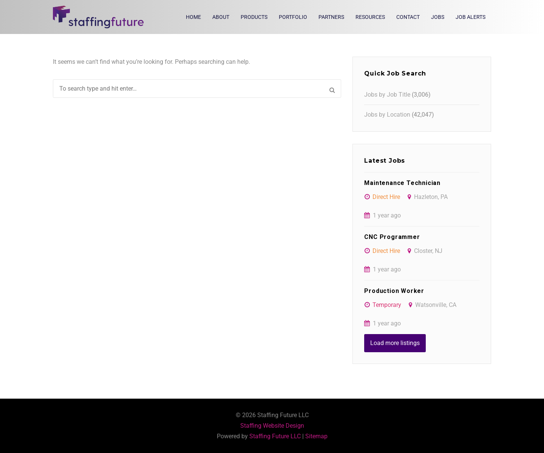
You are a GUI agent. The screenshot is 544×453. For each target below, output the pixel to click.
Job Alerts (470, 17)
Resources (370, 17)
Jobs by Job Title (387, 94)
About (220, 17)
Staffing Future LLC (275, 436)
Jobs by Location (387, 114)
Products (254, 17)
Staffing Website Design (272, 425)
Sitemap (316, 436)
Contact (408, 17)
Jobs (437, 17)
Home (193, 17)
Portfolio (293, 17)
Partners (331, 17)
